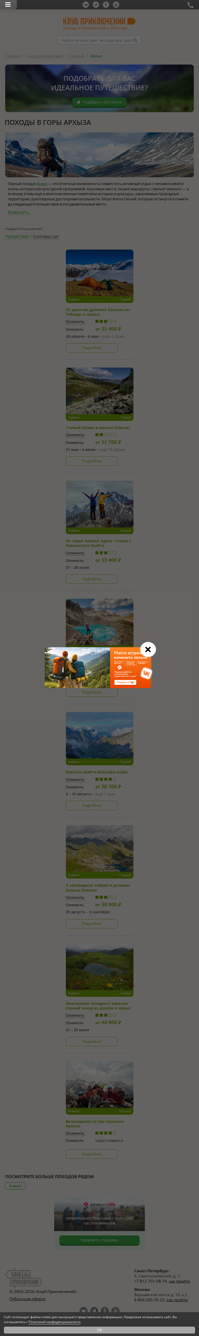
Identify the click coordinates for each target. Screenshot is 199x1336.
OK (99, 1329)
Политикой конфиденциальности (55, 1322)
